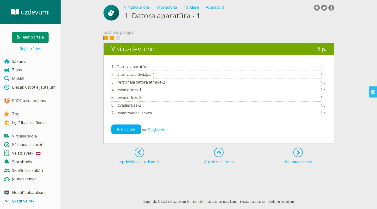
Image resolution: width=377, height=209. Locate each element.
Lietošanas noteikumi (222, 202)
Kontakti (198, 202)
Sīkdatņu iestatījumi (281, 202)
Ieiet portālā (126, 129)
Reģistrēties (30, 48)
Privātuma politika (252, 202)
